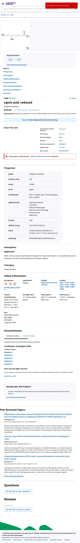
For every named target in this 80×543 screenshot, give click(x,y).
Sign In (24, 120)
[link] (6, 540)
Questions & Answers (12, 90)
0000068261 (8, 352)
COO (19, 59)
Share (73, 98)
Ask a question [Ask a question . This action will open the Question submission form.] (34, 110)
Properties (7, 72)
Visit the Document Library (16, 397)
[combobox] (40, 8)
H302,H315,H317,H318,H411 (49, 283)
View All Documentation (17, 65)
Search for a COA (10, 376)
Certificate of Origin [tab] (29, 336)
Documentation (10, 82)
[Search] (76, 8)
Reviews (6, 93)
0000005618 (8, 358)
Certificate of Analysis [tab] (12, 336)
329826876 (62, 144)
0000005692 (8, 361)
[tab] (5, 14)
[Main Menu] (3, 3)
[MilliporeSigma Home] (10, 3)
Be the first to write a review (19, 510)
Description (8, 75)
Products (3, 15)
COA (10, 59)
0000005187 (8, 364)
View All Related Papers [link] (14, 476)
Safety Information (11, 79)
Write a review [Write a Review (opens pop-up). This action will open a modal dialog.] (22, 110)
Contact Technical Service (39, 156)
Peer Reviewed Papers (12, 86)
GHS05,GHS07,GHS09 (12, 288)
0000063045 (8, 355)
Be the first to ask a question (18, 491)
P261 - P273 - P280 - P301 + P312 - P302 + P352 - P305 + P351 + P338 (68, 285)
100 (30, 179)
